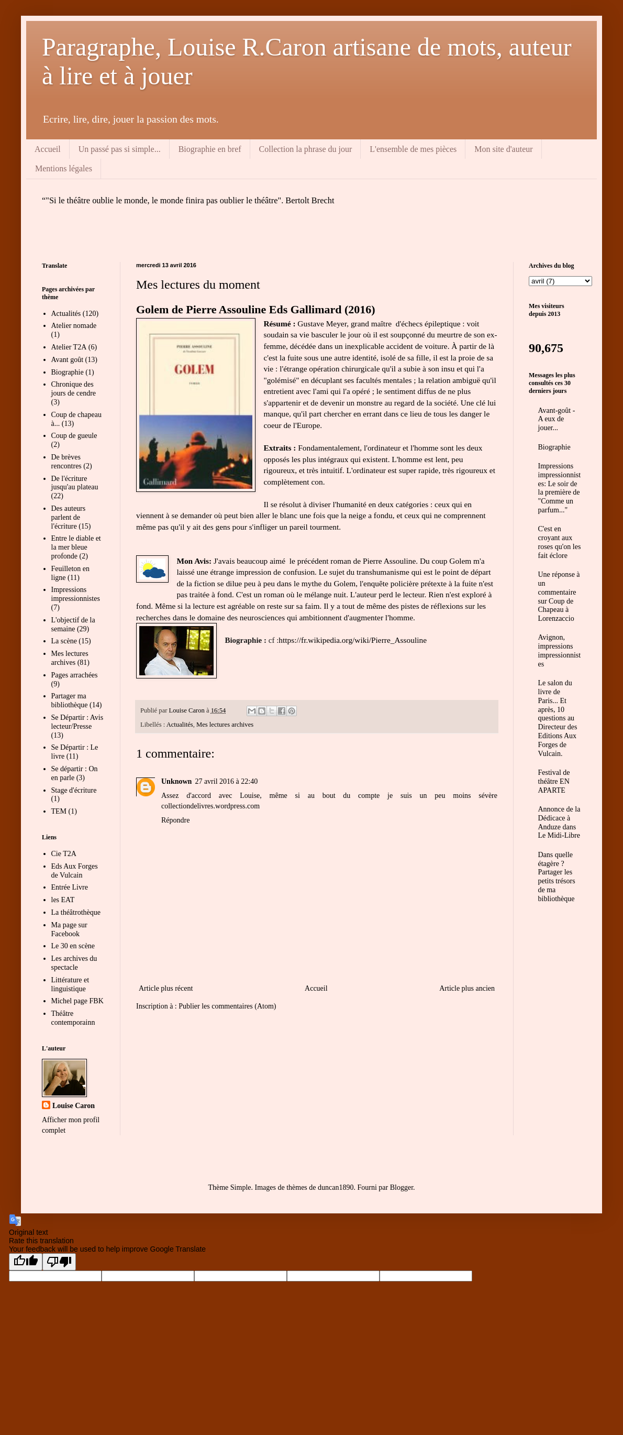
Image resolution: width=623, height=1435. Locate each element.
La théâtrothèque (76, 912)
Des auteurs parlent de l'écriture (68, 517)
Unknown (176, 781)
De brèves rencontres (66, 461)
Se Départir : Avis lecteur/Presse (77, 722)
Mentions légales (63, 168)
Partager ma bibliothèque (69, 700)
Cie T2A (63, 854)
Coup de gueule (74, 436)
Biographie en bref (210, 149)
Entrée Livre (69, 887)
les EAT (63, 900)
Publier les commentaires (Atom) (227, 1006)
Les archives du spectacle (74, 963)
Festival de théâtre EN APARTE (554, 781)
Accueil (48, 149)
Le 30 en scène (73, 946)
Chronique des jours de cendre (73, 388)
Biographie (67, 372)
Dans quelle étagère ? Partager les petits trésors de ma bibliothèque (556, 877)
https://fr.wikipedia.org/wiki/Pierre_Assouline (353, 640)
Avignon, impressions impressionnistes (559, 650)
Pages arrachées (74, 675)
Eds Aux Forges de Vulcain (74, 870)
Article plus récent (166, 988)
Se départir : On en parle (74, 773)
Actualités (179, 724)
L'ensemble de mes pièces (413, 149)
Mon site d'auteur (503, 149)
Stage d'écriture (74, 790)
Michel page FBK (77, 1001)
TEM (59, 811)
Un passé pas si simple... (120, 149)
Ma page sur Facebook (69, 929)
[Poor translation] (59, 1261)
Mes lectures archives (224, 724)
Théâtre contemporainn (73, 1018)
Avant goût (67, 360)
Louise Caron (73, 1106)
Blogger (401, 1187)
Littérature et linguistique (70, 984)
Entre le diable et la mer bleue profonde (76, 547)
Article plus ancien (467, 988)
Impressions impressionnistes (75, 594)
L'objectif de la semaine (73, 624)
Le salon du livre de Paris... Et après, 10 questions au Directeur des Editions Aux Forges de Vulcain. (557, 718)
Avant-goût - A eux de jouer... (556, 419)
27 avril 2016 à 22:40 (226, 781)
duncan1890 (335, 1187)
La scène (64, 641)
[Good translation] (25, 1261)
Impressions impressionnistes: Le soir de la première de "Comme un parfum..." (559, 488)
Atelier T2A (69, 347)
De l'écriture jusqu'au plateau (74, 483)
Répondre (175, 820)
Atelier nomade (74, 326)
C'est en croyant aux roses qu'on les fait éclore (559, 542)
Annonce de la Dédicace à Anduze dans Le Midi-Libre (559, 822)
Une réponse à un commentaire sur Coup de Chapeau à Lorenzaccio (559, 596)
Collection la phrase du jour (305, 149)
